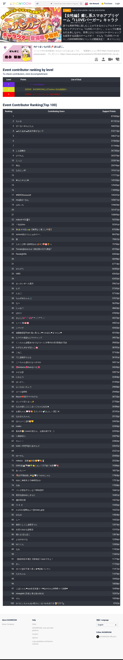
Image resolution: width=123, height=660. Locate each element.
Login (117, 3)
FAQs (34, 624)
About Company (8, 624)
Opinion (35, 638)
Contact (35, 634)
